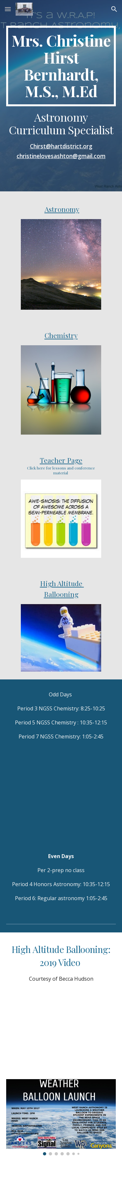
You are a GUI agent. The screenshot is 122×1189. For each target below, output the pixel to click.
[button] (8, 9)
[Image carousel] (61, 1117)
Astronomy (62, 209)
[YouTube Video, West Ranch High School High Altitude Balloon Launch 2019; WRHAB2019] (61, 1032)
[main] (61, 66)
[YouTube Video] (61, 796)
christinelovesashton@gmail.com (61, 156)
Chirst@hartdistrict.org (61, 146)
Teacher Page (61, 460)
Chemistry (61, 335)
